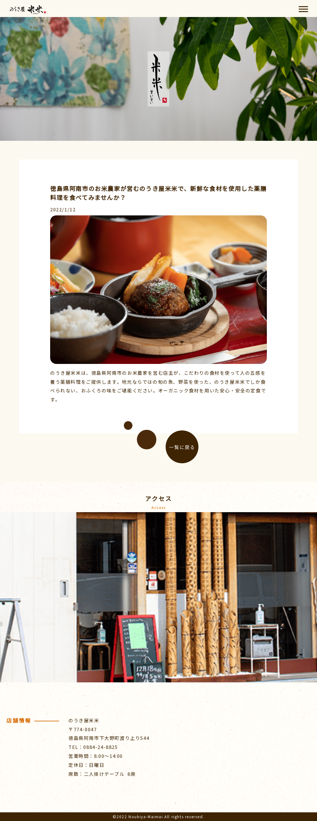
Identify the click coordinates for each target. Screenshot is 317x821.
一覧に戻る (182, 447)
